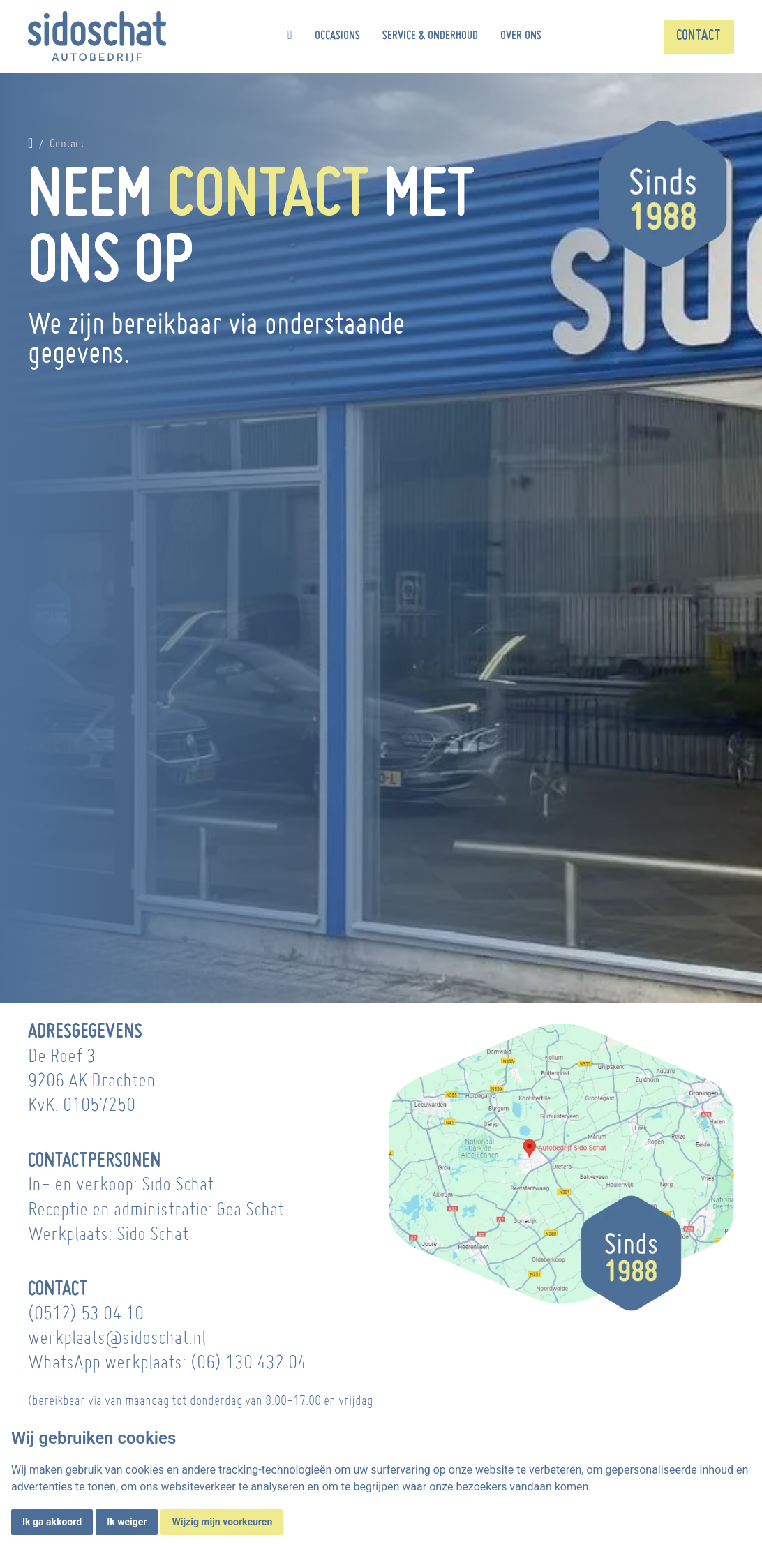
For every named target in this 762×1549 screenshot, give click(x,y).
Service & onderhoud (430, 36)
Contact (698, 36)
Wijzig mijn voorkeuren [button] (222, 1521)
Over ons (520, 36)
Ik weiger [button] (127, 1521)
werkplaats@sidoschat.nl (117, 1337)
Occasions (337, 36)
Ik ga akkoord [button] (52, 1521)
